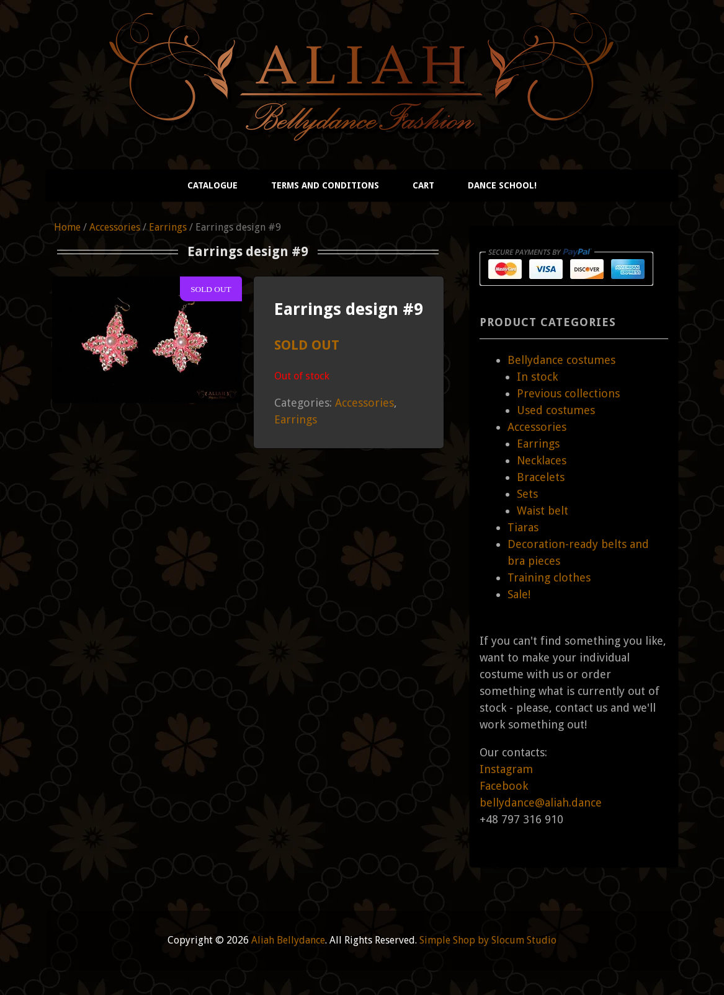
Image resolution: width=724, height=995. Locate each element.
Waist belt (542, 510)
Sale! (518, 594)
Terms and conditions (325, 185)
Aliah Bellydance (288, 940)
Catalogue (212, 185)
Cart (423, 185)
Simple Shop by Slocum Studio (487, 940)
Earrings (168, 227)
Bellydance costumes (561, 359)
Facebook (504, 785)
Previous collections (568, 393)
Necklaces (541, 460)
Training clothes (549, 577)
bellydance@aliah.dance (541, 802)
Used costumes (556, 410)
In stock (537, 376)
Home (67, 227)
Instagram (506, 769)
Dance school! (502, 185)
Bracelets (541, 477)
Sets (527, 493)
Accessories (114, 227)
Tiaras (523, 527)
